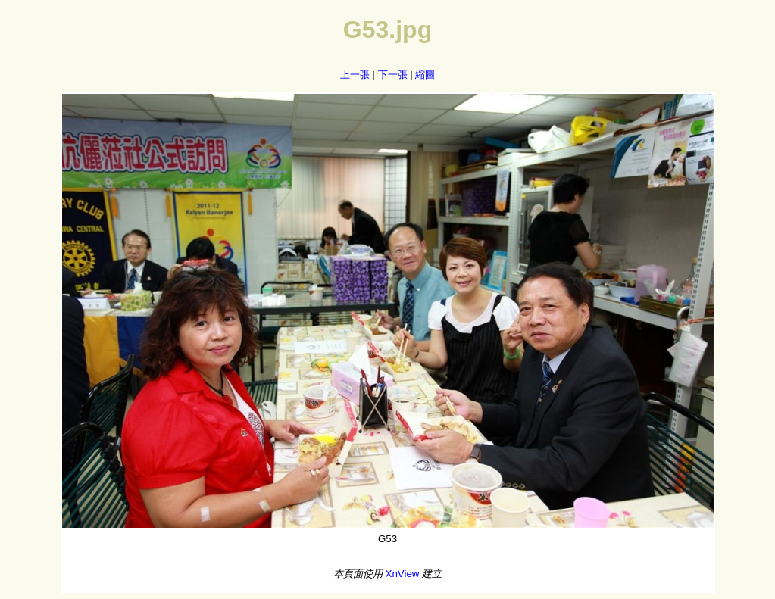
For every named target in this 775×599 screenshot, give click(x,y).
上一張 (355, 74)
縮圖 (425, 74)
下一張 (393, 74)
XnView (403, 573)
